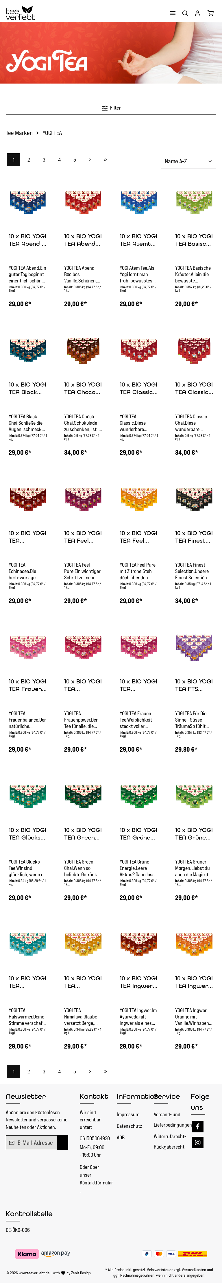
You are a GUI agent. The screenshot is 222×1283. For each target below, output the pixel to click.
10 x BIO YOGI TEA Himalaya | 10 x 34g (83, 982)
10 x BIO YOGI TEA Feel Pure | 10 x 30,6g (83, 537)
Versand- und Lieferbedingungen (173, 1119)
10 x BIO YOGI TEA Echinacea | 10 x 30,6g (27, 537)
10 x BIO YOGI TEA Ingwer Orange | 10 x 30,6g (194, 982)
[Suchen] (185, 13)
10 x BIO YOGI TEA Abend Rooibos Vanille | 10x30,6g (83, 240)
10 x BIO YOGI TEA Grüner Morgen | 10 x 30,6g (194, 834)
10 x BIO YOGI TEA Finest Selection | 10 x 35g (194, 537)
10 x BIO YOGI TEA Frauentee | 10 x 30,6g (138, 685)
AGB (121, 1137)
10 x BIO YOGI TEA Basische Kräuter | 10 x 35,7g (194, 240)
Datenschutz (129, 1126)
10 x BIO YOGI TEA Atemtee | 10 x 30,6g (139, 240)
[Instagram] (198, 1142)
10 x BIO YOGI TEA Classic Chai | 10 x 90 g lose (194, 388)
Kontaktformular (96, 1183)
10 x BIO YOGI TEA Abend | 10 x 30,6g (27, 240)
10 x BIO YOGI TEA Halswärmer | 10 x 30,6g (27, 982)
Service (167, 1096)
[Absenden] (62, 1142)
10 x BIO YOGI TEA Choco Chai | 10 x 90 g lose (83, 388)
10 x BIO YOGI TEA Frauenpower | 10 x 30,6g (83, 685)
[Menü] (173, 13)
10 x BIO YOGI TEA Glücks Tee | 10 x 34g (28, 834)
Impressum (128, 1114)
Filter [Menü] (111, 107)
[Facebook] (198, 1126)
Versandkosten (194, 1269)
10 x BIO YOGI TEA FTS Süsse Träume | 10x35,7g (194, 685)
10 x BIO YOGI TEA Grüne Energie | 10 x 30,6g (139, 834)
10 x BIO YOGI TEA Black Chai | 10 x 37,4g (27, 388)
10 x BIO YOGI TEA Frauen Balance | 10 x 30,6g (27, 685)
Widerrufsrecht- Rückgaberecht (170, 1141)
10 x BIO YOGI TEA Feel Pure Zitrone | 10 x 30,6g (138, 537)
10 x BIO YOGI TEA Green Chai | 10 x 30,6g (83, 834)
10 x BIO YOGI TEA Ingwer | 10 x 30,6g (138, 982)
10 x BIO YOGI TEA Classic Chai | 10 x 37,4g (138, 388)
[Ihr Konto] (198, 13)
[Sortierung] (188, 161)
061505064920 (92, 1138)
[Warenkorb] (210, 13)
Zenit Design (81, 1273)
